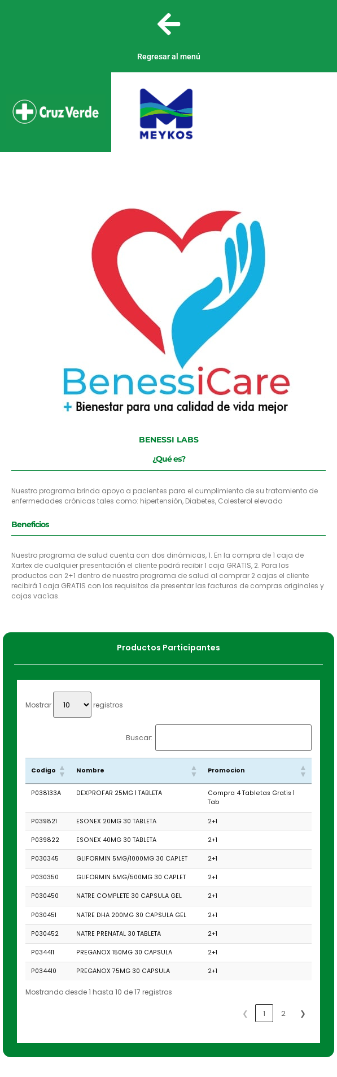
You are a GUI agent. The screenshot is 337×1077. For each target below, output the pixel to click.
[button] (61, 771)
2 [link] (283, 1013)
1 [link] (264, 1013)
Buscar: (139, 738)
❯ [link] (303, 1013)
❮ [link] (245, 1013)
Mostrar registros (74, 705)
